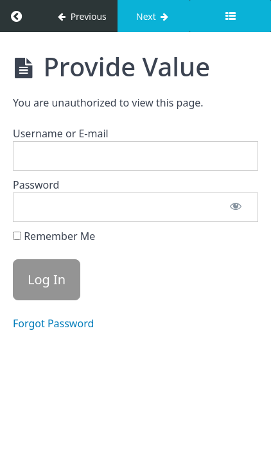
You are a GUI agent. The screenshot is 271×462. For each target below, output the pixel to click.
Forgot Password (53, 323)
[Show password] (235, 207)
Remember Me (54, 236)
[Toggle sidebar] (230, 16)
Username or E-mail (61, 133)
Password (36, 185)
